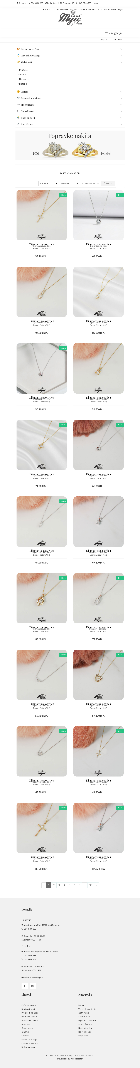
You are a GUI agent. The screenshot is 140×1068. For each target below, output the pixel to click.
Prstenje (23, 83)
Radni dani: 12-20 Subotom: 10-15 (61, 3)
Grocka (47, 9)
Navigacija (113, 33)
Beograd (21, 3)
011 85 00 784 (30, 959)
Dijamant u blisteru (87, 1020)
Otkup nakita (27, 1028)
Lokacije (27, 909)
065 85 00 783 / (88, 3)
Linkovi (26, 994)
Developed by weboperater (70, 1058)
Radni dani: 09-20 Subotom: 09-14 (86, 9)
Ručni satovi (83, 1035)
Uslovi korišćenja (29, 1039)
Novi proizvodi (28, 1009)
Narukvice (24, 79)
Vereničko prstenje (87, 1009)
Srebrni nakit (84, 1016)
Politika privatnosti (30, 1043)
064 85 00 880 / (113, 9)
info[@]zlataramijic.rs (33, 977)
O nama (25, 1031)
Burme (81, 1005)
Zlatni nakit (83, 1012)
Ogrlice (22, 74)
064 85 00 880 (36, 3)
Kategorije (85, 994)
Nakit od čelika (85, 1028)
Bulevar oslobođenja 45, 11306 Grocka (40, 951)
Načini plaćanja (28, 1047)
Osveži (108, 183)
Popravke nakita (29, 1016)
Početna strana (29, 1005)
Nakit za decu (84, 1031)
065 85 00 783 (61, 9)
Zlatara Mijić (44, 248)
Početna (104, 39)
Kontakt (25, 1035)
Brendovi (26, 1024)
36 (90, 885)
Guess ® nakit (85, 1024)
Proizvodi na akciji (30, 1012)
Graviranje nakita (30, 1020)
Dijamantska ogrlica (41, 244)
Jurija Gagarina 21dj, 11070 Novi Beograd (41, 925)
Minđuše (23, 69)
